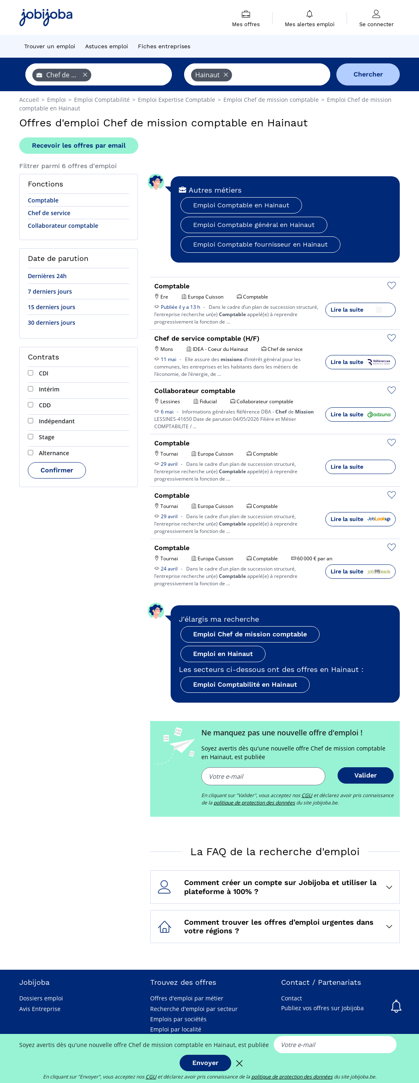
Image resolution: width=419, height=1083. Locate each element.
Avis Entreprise (40, 1009)
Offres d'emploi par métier (186, 998)
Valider (365, 775)
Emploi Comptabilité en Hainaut (245, 684)
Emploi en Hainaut (223, 654)
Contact (291, 998)
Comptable (43, 200)
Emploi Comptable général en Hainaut (254, 225)
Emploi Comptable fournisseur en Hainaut (260, 244)
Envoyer (205, 1063)
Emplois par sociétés (178, 1019)
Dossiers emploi (41, 998)
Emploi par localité (175, 1029)
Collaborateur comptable (63, 225)
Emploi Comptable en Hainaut (241, 205)
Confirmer (57, 470)
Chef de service (49, 213)
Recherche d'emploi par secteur (194, 1009)
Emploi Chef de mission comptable (250, 634)
